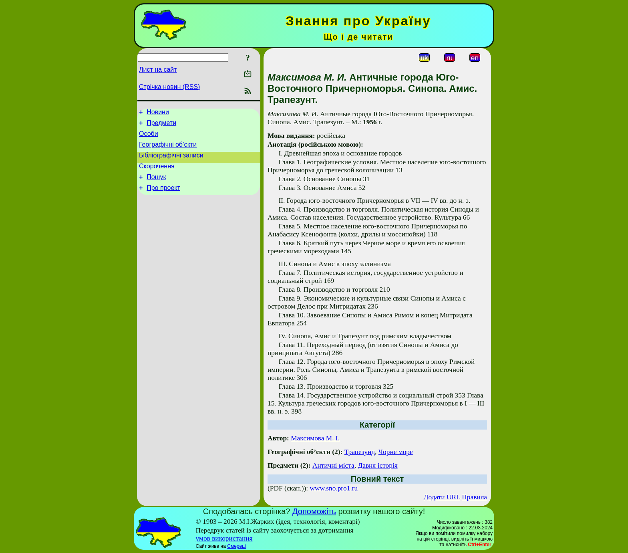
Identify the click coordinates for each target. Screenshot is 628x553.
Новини (158, 113)
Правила (474, 497)
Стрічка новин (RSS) (169, 86)
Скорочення (157, 173)
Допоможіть (314, 511)
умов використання (224, 538)
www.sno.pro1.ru (334, 488)
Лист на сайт (158, 69)
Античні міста (333, 465)
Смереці (236, 546)
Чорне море (395, 452)
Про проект (163, 197)
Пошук (156, 185)
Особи (148, 137)
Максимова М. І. (315, 438)
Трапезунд (359, 452)
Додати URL (442, 497)
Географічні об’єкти (168, 149)
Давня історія (377, 465)
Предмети (161, 125)
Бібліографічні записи (171, 161)
